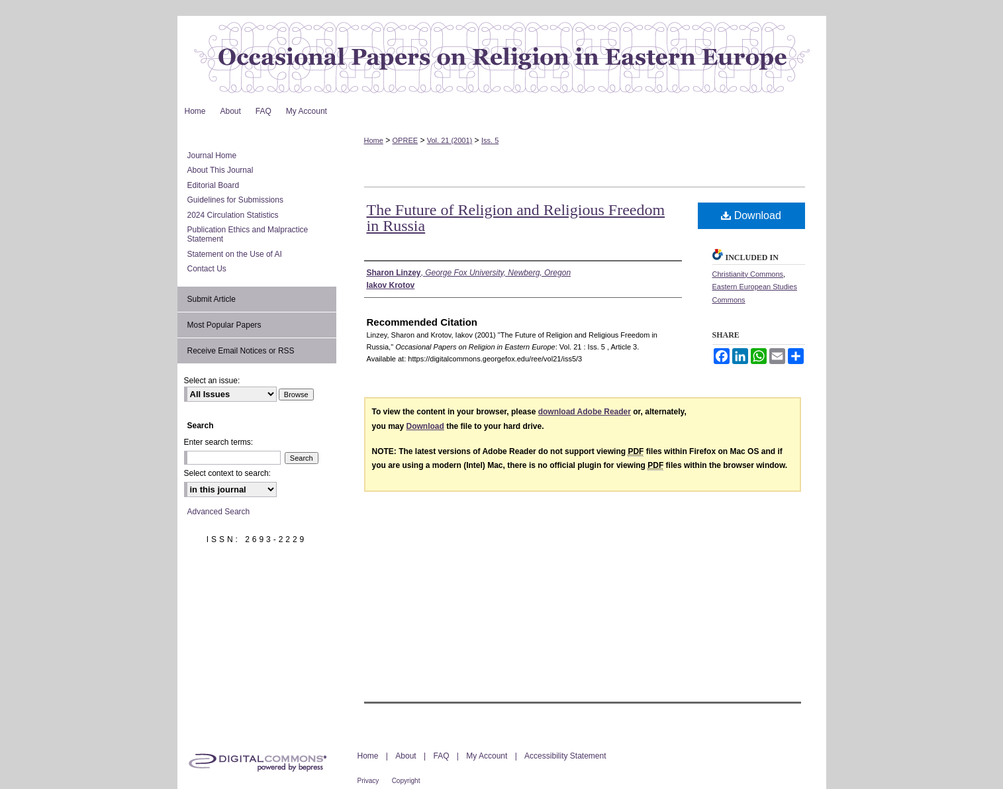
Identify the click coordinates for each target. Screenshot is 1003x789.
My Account (486, 756)
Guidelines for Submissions (235, 200)
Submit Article (211, 299)
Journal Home (212, 155)
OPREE (405, 140)
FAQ (441, 756)
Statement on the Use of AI (234, 254)
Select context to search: (227, 473)
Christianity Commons (748, 274)
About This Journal (220, 170)
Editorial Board (213, 185)
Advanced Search (218, 511)
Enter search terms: (219, 442)
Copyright (406, 780)
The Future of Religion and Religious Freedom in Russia (516, 217)
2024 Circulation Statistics (233, 215)
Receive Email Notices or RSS (241, 350)
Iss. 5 (490, 140)
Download (751, 215)
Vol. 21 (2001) (450, 140)
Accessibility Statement (565, 756)
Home (373, 140)
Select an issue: (212, 380)
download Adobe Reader (584, 411)
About (405, 756)
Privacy (368, 780)
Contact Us (206, 268)
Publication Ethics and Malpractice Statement (248, 234)
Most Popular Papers (224, 325)
